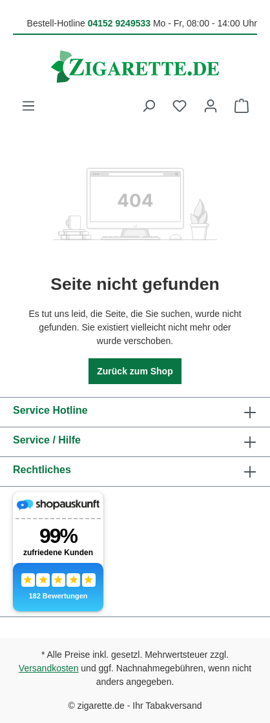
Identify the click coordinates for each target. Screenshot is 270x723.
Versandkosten (49, 668)
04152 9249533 (119, 23)
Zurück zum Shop (134, 371)
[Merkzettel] (179, 106)
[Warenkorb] (241, 106)
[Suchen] (148, 106)
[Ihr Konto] (210, 106)
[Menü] (28, 106)
